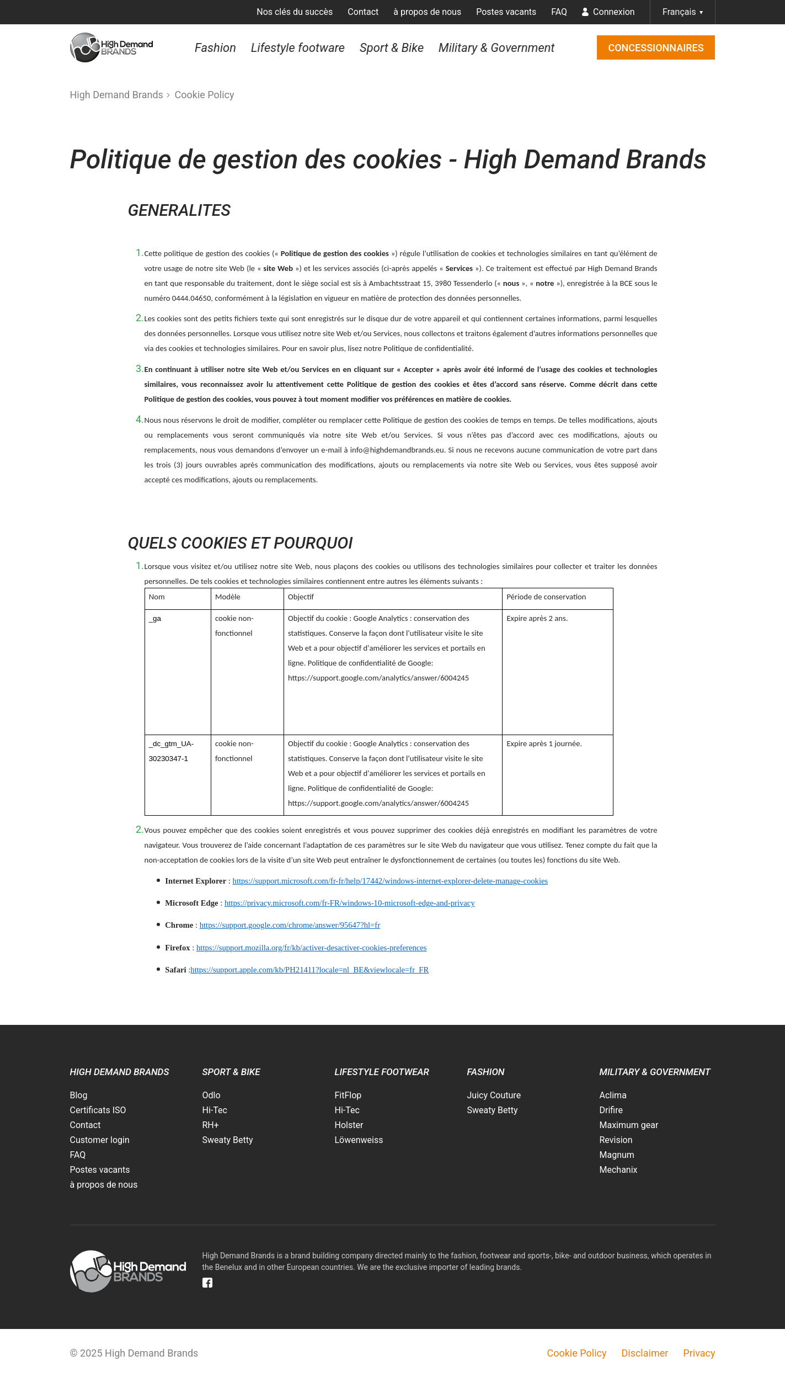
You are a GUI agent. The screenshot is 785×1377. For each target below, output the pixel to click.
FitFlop (348, 1095)
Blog (79, 1095)
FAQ (559, 12)
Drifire (611, 1110)
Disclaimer (644, 1353)
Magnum (617, 1155)
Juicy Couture (494, 1095)
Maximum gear (629, 1125)
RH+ (210, 1125)
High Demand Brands (116, 94)
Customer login (100, 1140)
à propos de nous (427, 12)
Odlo (211, 1095)
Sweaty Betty (227, 1140)
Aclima (613, 1095)
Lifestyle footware (298, 47)
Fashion (215, 47)
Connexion (608, 12)
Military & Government (497, 47)
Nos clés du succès (295, 12)
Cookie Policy (204, 94)
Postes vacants (506, 12)
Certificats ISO (98, 1110)
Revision (616, 1140)
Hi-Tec (214, 1110)
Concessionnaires (655, 48)
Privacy (699, 1353)
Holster (349, 1125)
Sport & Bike (392, 47)
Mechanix (619, 1170)
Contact (363, 12)
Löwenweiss (359, 1140)
